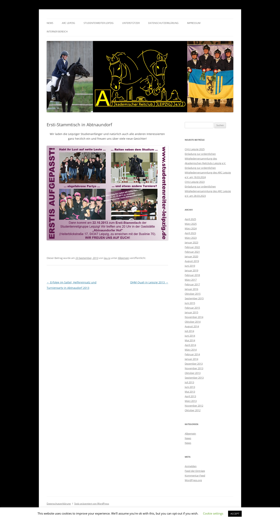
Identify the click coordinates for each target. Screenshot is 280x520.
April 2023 (190, 233)
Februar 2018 (192, 275)
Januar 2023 (191, 242)
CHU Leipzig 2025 (195, 149)
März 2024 (191, 228)
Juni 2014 (190, 335)
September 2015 (194, 298)
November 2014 (194, 317)
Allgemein (123, 258)
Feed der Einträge (195, 471)
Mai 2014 (190, 340)
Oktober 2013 (192, 373)
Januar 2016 (191, 289)
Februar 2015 (192, 307)
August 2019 (192, 261)
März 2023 (191, 238)
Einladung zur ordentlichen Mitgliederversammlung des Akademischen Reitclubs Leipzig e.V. (205, 158)
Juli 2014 (189, 331)
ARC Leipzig (68, 23)
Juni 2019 (190, 265)
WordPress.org (193, 480)
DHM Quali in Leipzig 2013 (149, 282)
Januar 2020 (191, 256)
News (50, 23)
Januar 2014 (191, 359)
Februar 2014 (192, 354)
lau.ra (107, 258)
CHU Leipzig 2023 (195, 182)
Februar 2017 (192, 284)
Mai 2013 (190, 391)
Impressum (193, 23)
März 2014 (191, 349)
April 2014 (190, 345)
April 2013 (190, 396)
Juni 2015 (190, 303)
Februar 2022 (192, 247)
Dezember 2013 (194, 363)
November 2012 (194, 405)
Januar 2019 (191, 270)
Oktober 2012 (192, 410)
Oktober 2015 (192, 293)
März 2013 (191, 401)
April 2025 (190, 219)
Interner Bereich (57, 31)
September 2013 (194, 377)
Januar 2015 (191, 312)
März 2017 (191, 279)
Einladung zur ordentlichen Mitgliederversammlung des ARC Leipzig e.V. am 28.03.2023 (208, 191)
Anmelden (191, 466)
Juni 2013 (190, 387)
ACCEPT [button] (234, 513)
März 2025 (191, 224)
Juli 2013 (189, 382)
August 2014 (192, 326)
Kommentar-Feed (195, 475)
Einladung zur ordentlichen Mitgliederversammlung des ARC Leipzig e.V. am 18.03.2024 (208, 172)
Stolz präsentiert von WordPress (91, 503)
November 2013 (194, 368)
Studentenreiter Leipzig (99, 23)
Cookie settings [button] (213, 513)
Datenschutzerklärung (163, 23)
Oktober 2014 (192, 321)
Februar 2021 (192, 251)
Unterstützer (131, 23)
